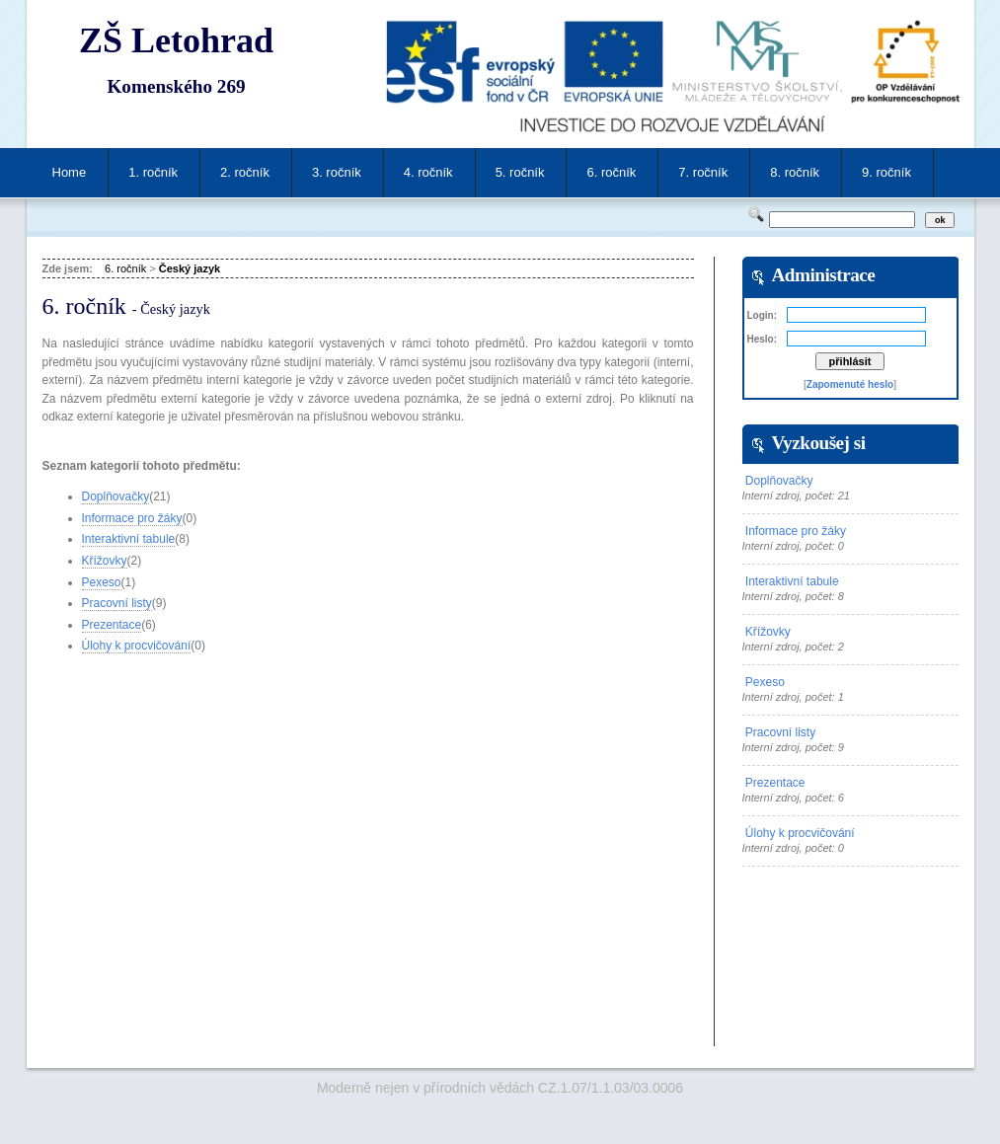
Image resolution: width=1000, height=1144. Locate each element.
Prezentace (112, 625)
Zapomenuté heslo (850, 384)
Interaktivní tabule (129, 539)
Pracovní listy (117, 603)
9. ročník (886, 172)
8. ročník (794, 172)
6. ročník (611, 172)
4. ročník (428, 172)
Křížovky (104, 561)
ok (940, 220)
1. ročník (153, 172)
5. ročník (520, 172)
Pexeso (101, 582)
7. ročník (703, 172)
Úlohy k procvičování (137, 645)
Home (69, 172)
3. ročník (336, 172)
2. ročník (244, 172)
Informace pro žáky (132, 518)
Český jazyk (189, 268)
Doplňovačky (116, 496)
